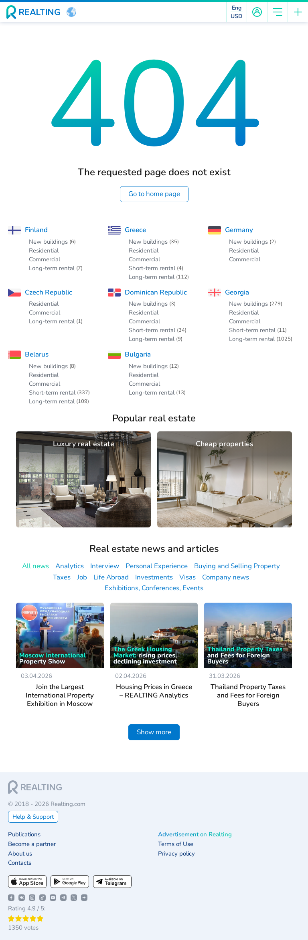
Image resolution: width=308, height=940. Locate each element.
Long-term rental (52, 268)
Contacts (19, 863)
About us (20, 854)
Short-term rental (152, 268)
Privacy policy (176, 854)
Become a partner (32, 844)
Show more (154, 732)
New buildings (48, 241)
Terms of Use (175, 844)
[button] (71, 12)
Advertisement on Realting (195, 834)
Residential (44, 250)
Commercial (44, 259)
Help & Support (33, 817)
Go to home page (154, 193)
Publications (24, 834)
